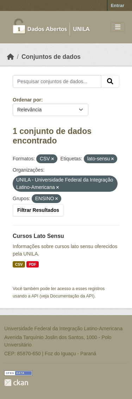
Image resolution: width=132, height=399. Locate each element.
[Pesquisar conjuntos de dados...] (57, 81)
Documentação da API (71, 296)
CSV (19, 264)
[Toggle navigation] (118, 27)
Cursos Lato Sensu (38, 236)
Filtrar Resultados (38, 210)
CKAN (16, 382)
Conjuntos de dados (51, 56)
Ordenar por (27, 100)
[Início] (10, 56)
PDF (32, 264)
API (34, 296)
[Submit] (110, 81)
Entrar (117, 5)
